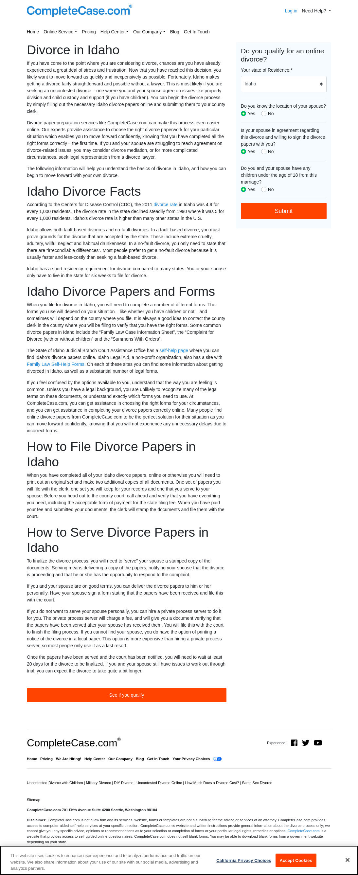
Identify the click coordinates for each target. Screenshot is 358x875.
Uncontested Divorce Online (159, 783)
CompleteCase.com (74, 743)
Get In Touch (197, 31)
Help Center (112, 31)
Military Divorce (99, 783)
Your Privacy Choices (191, 759)
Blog (174, 31)
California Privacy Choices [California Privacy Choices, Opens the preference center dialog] (243, 860)
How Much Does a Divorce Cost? (212, 783)
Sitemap (33, 800)
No (271, 113)
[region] (179, 860)
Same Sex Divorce (257, 783)
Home (33, 31)
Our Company (147, 31)
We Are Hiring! (68, 759)
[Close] (347, 860)
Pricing (89, 31)
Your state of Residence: (266, 70)
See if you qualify (126, 695)
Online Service (58, 31)
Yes (251, 113)
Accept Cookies (296, 860)
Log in (291, 10)
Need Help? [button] (315, 10)
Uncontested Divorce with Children (55, 783)
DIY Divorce (124, 783)
